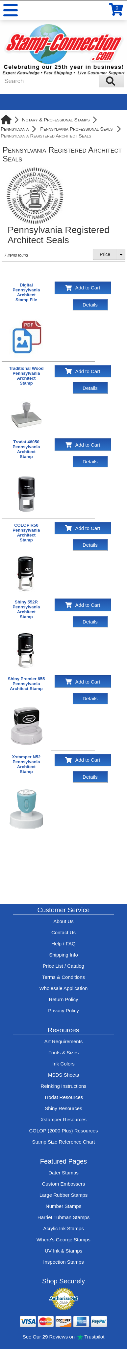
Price (105, 254)
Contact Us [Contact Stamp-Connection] (63, 932)
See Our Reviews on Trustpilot (64, 1336)
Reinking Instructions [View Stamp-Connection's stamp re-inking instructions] (63, 1086)
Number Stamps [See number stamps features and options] (63, 1206)
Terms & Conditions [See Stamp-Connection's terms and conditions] (63, 977)
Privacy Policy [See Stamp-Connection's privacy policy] (63, 1010)
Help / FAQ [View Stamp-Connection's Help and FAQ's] (63, 943)
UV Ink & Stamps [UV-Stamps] (63, 1251)
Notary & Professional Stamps (56, 119)
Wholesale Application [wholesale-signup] (63, 988)
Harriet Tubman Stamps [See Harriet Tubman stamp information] (63, 1217)
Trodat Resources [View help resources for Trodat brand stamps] (63, 1097)
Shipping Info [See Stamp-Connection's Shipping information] (63, 955)
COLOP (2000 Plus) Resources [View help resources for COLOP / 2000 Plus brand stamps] (63, 1130)
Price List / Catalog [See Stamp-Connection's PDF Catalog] (63, 966)
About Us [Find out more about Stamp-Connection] (63, 921)
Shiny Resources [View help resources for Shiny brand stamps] (63, 1108)
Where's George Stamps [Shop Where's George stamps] (63, 1239)
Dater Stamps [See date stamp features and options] (63, 1172)
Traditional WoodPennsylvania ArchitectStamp (26, 376)
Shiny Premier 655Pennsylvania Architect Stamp (26, 683)
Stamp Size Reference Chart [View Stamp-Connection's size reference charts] (63, 1142)
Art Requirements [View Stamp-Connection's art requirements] (63, 1041)
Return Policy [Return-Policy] (63, 999)
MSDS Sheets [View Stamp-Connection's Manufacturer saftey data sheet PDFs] (63, 1075)
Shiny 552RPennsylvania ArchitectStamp (26, 609)
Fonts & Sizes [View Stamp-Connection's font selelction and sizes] (63, 1052)
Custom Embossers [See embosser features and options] (63, 1184)
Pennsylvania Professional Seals (76, 129)
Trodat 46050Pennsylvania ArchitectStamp (26, 449)
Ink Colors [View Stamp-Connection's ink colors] (63, 1063)
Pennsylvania (15, 129)
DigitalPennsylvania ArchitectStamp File (26, 292)
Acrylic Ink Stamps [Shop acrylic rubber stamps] (63, 1228)
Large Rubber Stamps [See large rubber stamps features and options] (63, 1195)
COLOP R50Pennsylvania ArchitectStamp (26, 532)
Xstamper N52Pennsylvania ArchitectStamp (26, 764)
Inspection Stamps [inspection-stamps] (63, 1262)
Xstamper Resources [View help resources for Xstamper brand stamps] (63, 1119)
